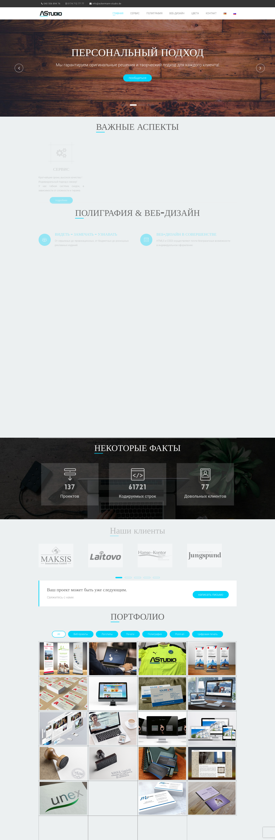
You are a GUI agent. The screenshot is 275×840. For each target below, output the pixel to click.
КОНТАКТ (211, 13)
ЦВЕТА (195, 13)
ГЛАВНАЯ (118, 13)
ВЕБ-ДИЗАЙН (176, 13)
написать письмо (210, 459)
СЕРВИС (134, 13)
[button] (17, 67)
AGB (205, 826)
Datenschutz (229, 826)
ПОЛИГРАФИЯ (154, 13)
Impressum (215, 826)
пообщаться (137, 78)
